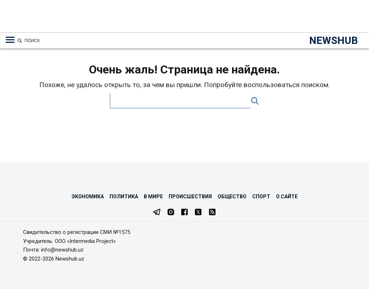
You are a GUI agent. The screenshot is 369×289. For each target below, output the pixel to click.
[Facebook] (184, 213)
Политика (124, 196)
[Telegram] (156, 213)
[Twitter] (198, 213)
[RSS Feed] (212, 213)
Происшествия (190, 196)
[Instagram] (170, 213)
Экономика (88, 196)
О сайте (287, 196)
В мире (153, 196)
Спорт (261, 196)
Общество (232, 196)
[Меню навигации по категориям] (10, 40)
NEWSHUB (333, 40)
